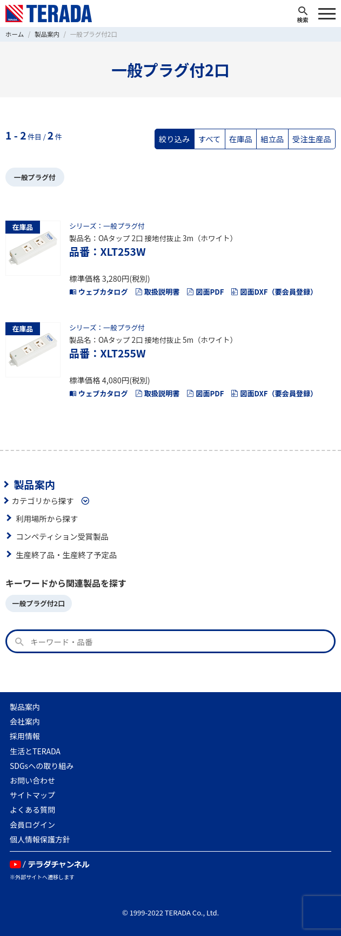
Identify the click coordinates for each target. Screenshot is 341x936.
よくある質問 (32, 809)
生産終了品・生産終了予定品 (66, 554)
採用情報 (25, 736)
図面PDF (205, 292)
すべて (209, 138)
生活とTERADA (35, 751)
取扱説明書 (157, 292)
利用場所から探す (47, 518)
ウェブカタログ (98, 292)
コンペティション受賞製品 (62, 536)
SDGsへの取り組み (41, 765)
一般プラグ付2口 (38, 603)
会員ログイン (32, 824)
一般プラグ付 (35, 177)
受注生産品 (311, 138)
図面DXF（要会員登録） (274, 292)
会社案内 (25, 721)
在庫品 (240, 138)
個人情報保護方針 (40, 839)
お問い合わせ (32, 780)
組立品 (272, 138)
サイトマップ (32, 794)
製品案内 (34, 484)
